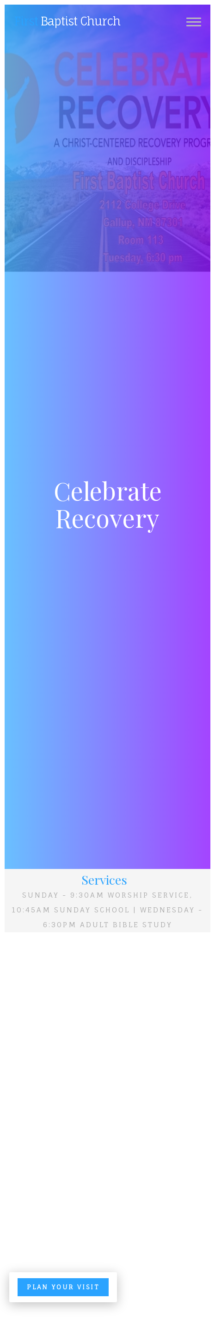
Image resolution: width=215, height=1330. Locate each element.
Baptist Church (67, 21)
